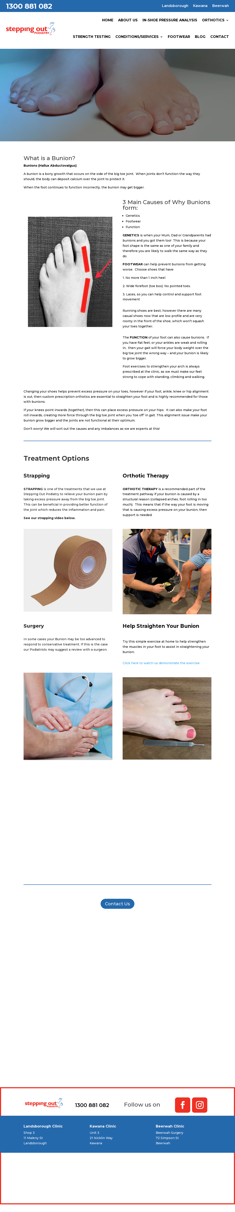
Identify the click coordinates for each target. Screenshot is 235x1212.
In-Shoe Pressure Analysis (169, 20)
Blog (200, 37)
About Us (128, 20)
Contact (219, 37)
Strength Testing (92, 37)
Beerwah (220, 6)
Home (107, 20)
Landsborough (175, 6)
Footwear (179, 37)
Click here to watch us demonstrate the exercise (161, 663)
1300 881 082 (29, 6)
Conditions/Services (137, 37)
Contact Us (117, 903)
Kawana (200, 6)
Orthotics (213, 20)
